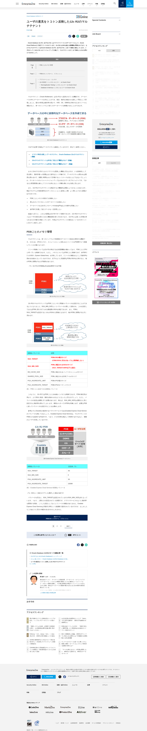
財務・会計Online (65, 3)
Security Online (43, 3)
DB (28, 36)
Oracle (33, 36)
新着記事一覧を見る (106, 243)
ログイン (106, 147)
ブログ (59, 726)
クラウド (40, 36)
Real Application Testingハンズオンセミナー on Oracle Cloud (58, 85)
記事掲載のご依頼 (98, 710)
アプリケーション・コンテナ (48, 79)
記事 (83, 4)
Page (32, 73)
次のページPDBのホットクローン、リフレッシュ (57, 517)
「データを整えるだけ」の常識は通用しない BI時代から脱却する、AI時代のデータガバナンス (74, 685)
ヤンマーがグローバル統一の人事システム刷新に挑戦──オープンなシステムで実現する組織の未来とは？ (74, 677)
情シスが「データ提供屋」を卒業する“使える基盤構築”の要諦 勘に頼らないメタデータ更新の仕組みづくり (106, 222)
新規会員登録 (106, 142)
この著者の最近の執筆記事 (48, 626)
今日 (99, 50)
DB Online (54, 3)
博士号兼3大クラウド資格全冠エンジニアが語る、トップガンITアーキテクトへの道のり (42, 654)
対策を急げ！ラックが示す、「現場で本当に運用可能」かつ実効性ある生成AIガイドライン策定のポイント (74, 662)
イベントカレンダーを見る (106, 302)
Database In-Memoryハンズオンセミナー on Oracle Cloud (58, 87)
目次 (71, 59)
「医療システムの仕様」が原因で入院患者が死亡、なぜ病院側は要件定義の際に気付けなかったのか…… (42, 662)
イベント (90, 4)
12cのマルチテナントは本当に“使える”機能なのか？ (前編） (51, 160)
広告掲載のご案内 (113, 710)
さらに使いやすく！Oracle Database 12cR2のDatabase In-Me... (49, 592)
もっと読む (33, 597)
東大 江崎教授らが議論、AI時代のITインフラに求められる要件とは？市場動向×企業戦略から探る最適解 (74, 669)
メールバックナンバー (106, 137)
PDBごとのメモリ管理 (46, 65)
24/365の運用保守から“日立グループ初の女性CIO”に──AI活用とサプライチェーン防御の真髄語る (42, 675)
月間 (113, 50)
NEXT (69, 526)
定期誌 (103, 4)
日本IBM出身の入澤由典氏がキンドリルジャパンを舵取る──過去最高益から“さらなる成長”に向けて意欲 (43, 683)
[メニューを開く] (17, 3)
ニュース (76, 3)
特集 (96, 4)
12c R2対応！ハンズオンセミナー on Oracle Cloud (55, 82)
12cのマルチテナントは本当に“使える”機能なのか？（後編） (52, 164)
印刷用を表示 (32, 578)
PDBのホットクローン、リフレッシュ (51, 73)
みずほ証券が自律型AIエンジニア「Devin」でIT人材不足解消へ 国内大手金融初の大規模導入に (74, 654)
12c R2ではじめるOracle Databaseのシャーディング (46, 590)
